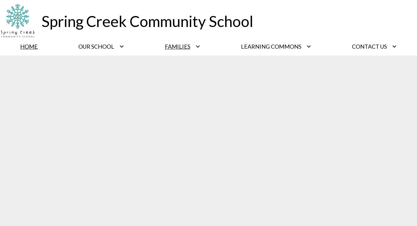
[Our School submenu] (101, 46)
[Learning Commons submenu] (276, 46)
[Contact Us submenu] (374, 46)
